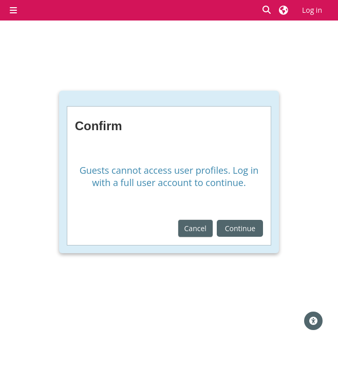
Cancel (195, 228)
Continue (240, 228)
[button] (267, 10)
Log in (312, 10)
